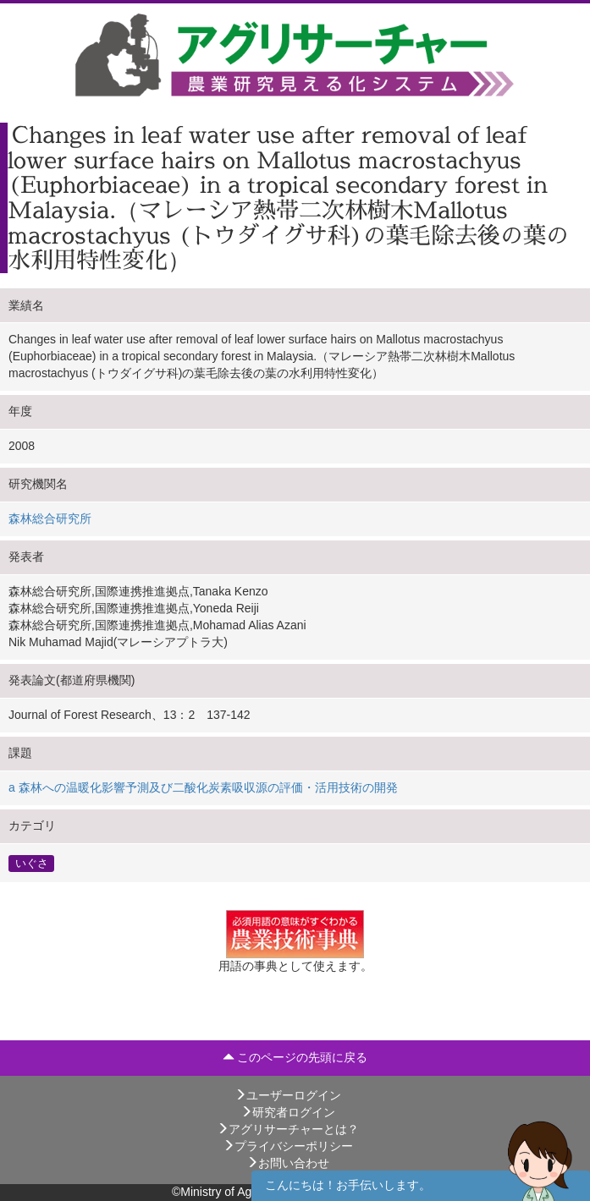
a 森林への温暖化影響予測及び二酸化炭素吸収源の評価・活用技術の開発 (203, 787)
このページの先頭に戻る (295, 1057)
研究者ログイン (287, 1112)
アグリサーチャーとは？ (288, 1129)
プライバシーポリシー (288, 1146)
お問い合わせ (287, 1163)
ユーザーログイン (287, 1095)
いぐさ (31, 863)
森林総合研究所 (49, 518)
